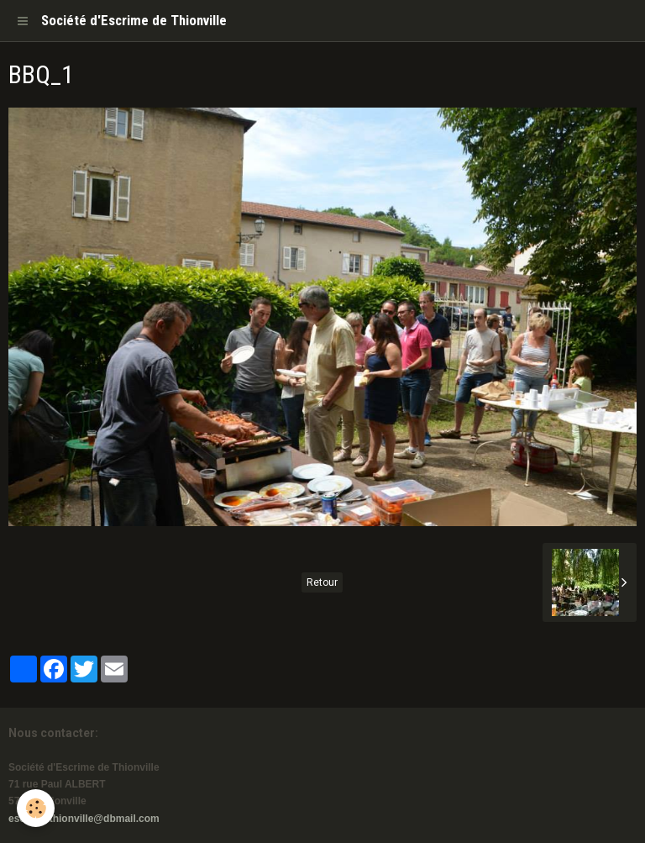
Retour (322, 582)
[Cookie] (36, 808)
